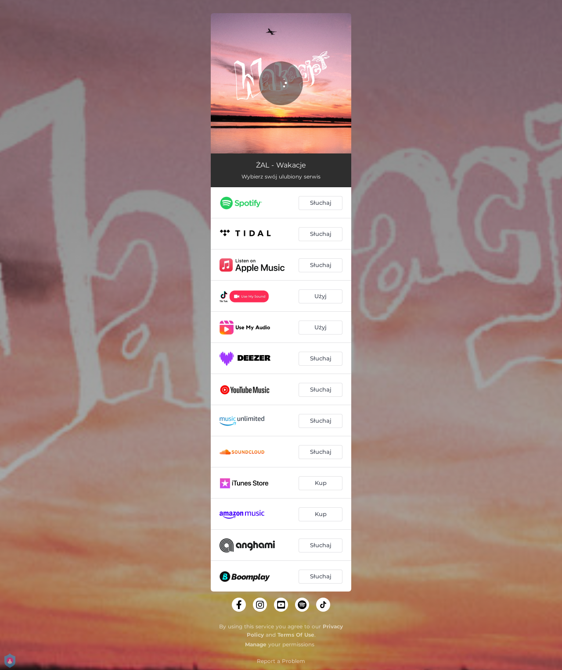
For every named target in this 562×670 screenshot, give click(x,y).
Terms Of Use (295, 634)
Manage (256, 644)
